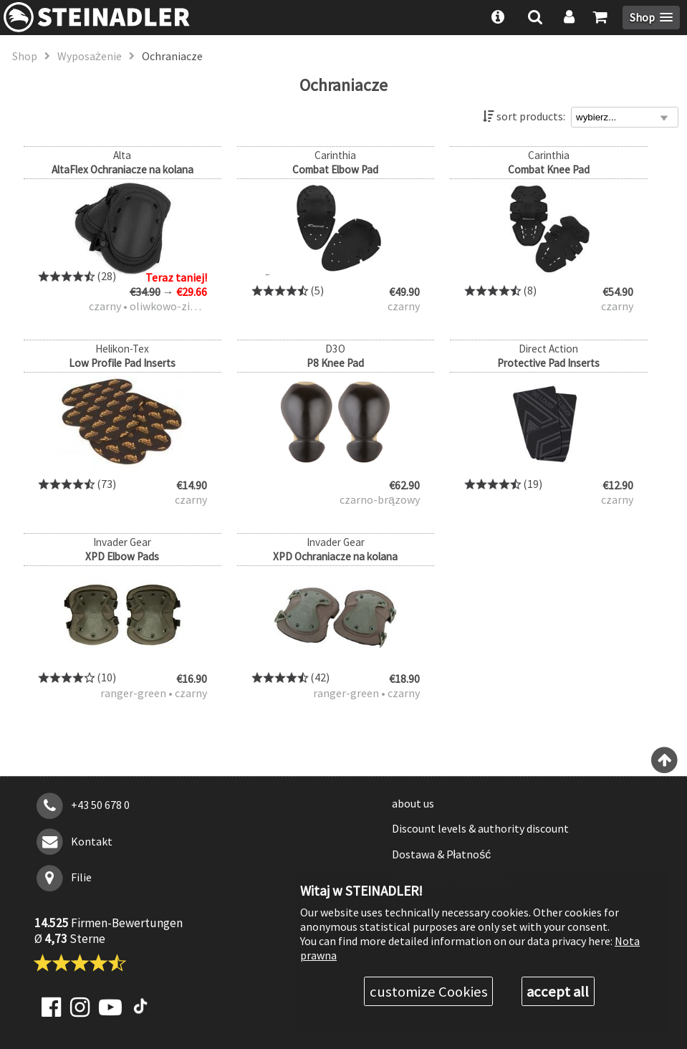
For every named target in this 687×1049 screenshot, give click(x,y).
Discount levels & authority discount (480, 828)
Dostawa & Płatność (441, 854)
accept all (558, 991)
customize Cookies (429, 991)
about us (413, 803)
